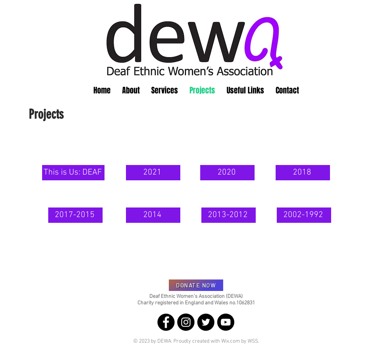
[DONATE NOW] (196, 285)
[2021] (153, 172)
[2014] (153, 215)
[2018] (303, 172)
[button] (130, 90)
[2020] (227, 172)
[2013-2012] (228, 215)
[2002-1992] (304, 215)
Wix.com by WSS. (240, 341)
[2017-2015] (75, 215)
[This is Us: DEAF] (73, 172)
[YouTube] (225, 322)
